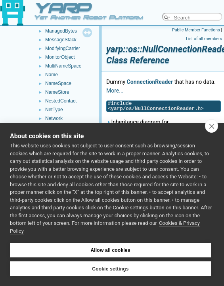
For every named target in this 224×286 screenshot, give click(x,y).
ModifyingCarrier (62, 48)
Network (54, 118)
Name (51, 74)
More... (114, 90)
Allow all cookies (110, 250)
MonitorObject (60, 57)
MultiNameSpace (63, 66)
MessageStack (61, 40)
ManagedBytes (61, 31)
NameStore (57, 92)
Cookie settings (110, 269)
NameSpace (58, 83)
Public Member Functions (196, 30)
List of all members (204, 38)
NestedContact (61, 101)
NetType (54, 109)
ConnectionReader (150, 82)
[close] (211, 126)
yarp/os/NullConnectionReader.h (156, 108)
